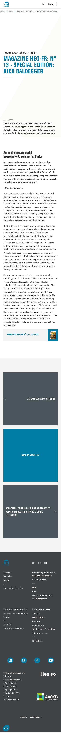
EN (45, 562)
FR (33, 562)
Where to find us (11, 699)
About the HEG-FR (41, 609)
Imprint (23, 716)
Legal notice (35, 716)
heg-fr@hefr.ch (10, 689)
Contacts (7, 696)
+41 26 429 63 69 (11, 692)
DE (39, 562)
